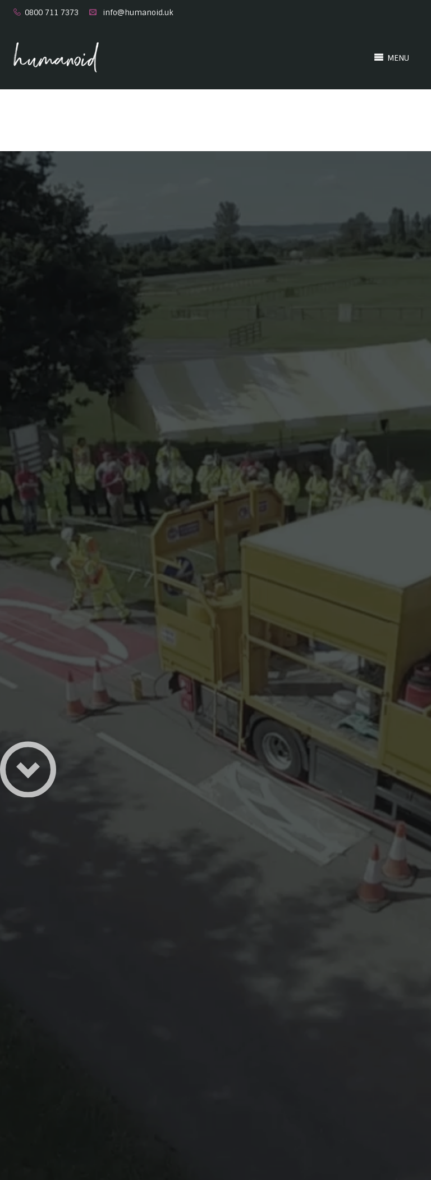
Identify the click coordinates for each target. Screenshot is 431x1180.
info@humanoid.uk (138, 12)
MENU (391, 57)
